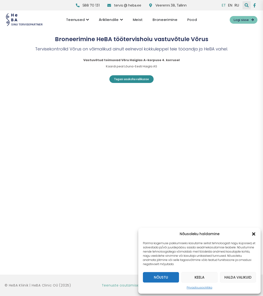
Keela (199, 277)
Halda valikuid (238, 277)
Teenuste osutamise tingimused (131, 285)
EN (230, 5)
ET (224, 5)
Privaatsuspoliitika (199, 287)
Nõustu (161, 277)
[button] (253, 234)
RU (237, 5)
